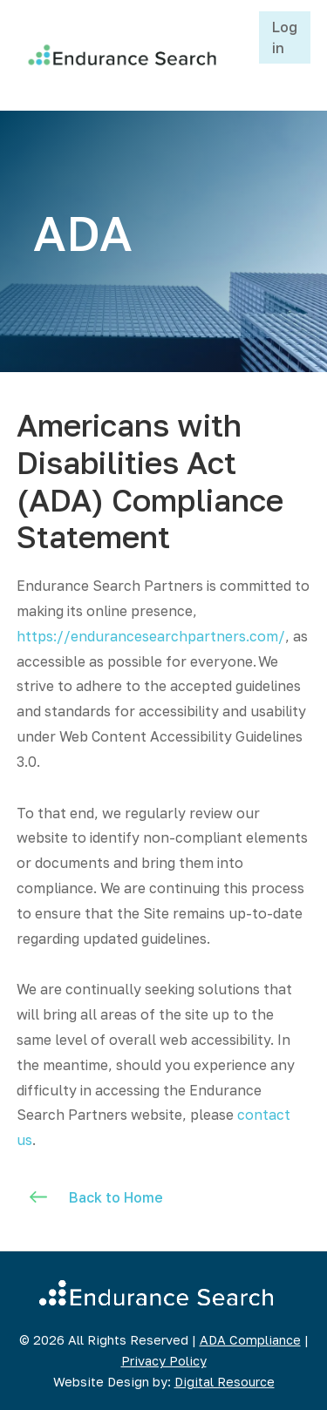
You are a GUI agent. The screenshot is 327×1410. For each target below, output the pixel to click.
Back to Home (116, 1197)
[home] (118, 55)
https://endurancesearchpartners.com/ (151, 636)
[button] (239, 55)
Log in (284, 37)
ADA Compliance (250, 1339)
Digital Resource (224, 1381)
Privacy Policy (164, 1360)
